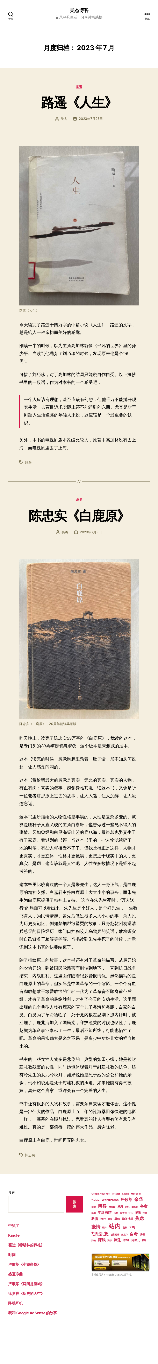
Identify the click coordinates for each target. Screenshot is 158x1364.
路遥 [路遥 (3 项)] (117, 1240)
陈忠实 (30, 1155)
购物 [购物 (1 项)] (93, 1240)
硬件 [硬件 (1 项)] (104, 1227)
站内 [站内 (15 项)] (114, 1226)
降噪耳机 (15, 1303)
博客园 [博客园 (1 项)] (112, 1207)
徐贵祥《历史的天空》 (26, 1293)
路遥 (28, 462)
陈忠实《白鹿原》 (79, 516)
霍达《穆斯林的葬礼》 (26, 1245)
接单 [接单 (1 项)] (145, 1213)
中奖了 (13, 1225)
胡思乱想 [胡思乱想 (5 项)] (99, 1233)
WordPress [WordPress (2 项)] (110, 1200)
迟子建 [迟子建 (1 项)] (126, 1240)
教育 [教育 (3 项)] (94, 1219)
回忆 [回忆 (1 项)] (127, 1207)
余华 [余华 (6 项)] (138, 1199)
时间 (11, 1255)
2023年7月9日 (91, 532)
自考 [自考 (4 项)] (133, 1234)
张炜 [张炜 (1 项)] (116, 1213)
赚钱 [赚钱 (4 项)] (101, 1239)
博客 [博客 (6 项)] (102, 1206)
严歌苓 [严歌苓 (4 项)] (126, 1199)
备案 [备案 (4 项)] (144, 1206)
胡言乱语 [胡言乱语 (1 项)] (114, 1234)
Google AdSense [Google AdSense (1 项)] (100, 1193)
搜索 (11, 1192)
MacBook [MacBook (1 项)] (136, 1193)
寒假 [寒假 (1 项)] (93, 1213)
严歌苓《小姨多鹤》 (24, 1264)
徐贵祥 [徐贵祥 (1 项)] (123, 1213)
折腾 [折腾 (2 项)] (138, 1212)
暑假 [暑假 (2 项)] (117, 1219)
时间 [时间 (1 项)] (110, 1219)
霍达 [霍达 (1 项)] (144, 1240)
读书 (79, 86)
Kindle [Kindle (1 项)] (125, 1193)
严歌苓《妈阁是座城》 (26, 1284)
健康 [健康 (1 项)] (93, 1207)
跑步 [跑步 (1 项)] (109, 1240)
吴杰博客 (79, 10)
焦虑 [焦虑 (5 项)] (139, 1218)
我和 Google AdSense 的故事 (32, 1313)
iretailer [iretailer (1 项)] (116, 1193)
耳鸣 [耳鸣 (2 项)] (132, 1227)
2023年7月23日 (91, 119)
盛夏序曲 (15, 1274)
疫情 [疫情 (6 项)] (95, 1226)
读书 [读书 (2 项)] (142, 1234)
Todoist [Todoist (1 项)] (95, 1200)
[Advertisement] (120, 1312)
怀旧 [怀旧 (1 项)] (131, 1213)
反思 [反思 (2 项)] (120, 1206)
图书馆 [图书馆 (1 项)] (134, 1207)
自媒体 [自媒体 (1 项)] (124, 1234)
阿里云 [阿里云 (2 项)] (135, 1240)
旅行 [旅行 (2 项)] (103, 1219)
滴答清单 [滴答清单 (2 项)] (127, 1219)
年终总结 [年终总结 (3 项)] (105, 1212)
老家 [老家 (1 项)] (125, 1227)
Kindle (13, 1235)
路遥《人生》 (79, 102)
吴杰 (64, 119)
